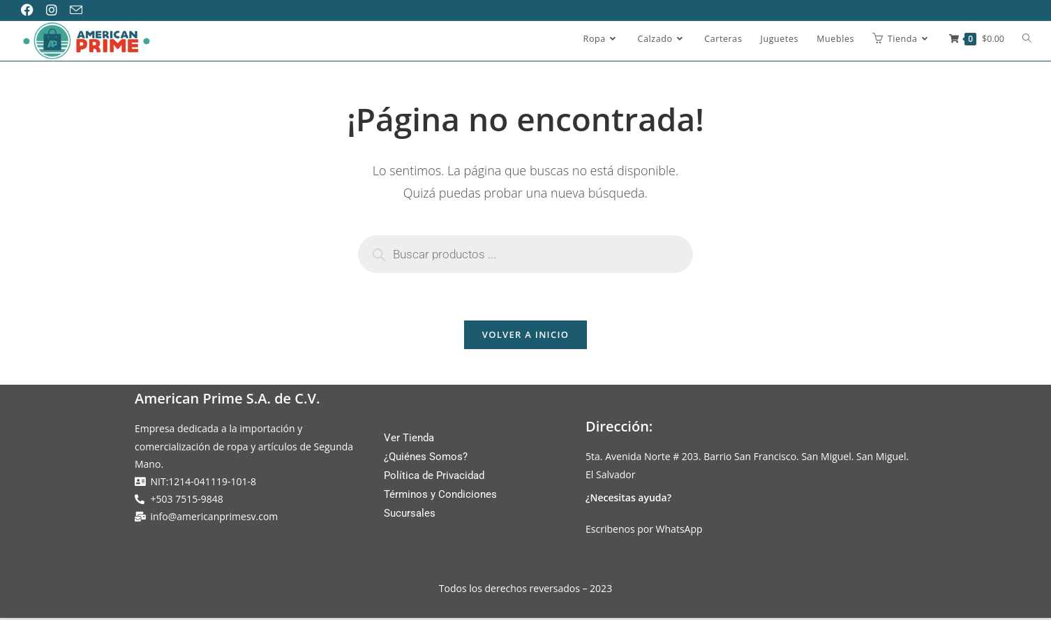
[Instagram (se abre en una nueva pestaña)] (56, 10)
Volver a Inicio (525, 336)
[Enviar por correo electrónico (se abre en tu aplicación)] (81, 10)
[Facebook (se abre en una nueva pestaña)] (33, 10)
